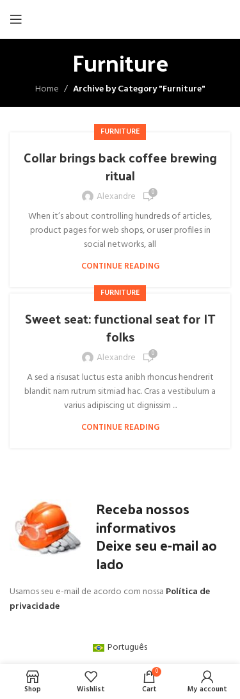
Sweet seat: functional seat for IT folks (120, 327)
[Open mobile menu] (16, 19)
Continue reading (120, 266)
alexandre (116, 196)
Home (47, 89)
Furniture (120, 131)
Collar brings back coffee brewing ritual (120, 166)
